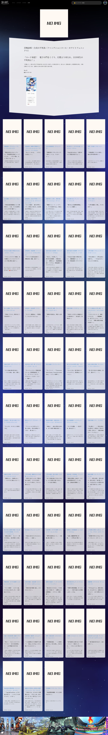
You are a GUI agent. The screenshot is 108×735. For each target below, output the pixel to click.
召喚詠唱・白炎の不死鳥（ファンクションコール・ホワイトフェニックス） (33, 201)
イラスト (24, 2)
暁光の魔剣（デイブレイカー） (54, 364)
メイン (13, 2)
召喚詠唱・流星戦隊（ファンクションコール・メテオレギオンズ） (33, 253)
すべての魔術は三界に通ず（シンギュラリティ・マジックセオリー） (95, 310)
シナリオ (18, 2)
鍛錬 (29, 2)
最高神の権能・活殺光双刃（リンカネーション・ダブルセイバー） (54, 422)
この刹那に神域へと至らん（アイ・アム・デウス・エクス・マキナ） (95, 532)
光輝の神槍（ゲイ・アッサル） (96, 420)
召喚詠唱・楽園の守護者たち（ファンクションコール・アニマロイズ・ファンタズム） (33, 148)
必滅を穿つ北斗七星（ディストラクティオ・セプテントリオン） (95, 638)
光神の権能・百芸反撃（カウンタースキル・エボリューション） (33, 584)
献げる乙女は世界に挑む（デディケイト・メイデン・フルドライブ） (75, 366)
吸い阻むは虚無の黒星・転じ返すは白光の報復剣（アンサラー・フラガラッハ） (12, 532)
